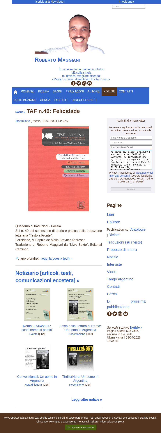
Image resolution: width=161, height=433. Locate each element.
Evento (33, 333)
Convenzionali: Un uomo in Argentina (37, 378)
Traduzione (22, 121)
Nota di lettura (33, 384)
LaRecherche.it (84, 99)
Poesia (43, 91)
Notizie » (20, 111)
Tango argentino (120, 279)
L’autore (113, 222)
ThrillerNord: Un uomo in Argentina (80, 378)
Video (111, 272)
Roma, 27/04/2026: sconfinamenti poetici (37, 328)
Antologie (138, 229)
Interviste (114, 264)
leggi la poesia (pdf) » (56, 258)
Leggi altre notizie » (86, 399)
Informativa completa (112, 421)
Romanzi (28, 91)
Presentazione (76, 333)
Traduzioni (75, 91)
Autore (93, 91)
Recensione (76, 384)
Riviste (114, 235)
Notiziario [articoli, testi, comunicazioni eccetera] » (47, 276)
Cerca (45, 99)
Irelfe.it (61, 99)
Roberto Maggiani (57, 59)
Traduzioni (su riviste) (124, 242)
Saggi (57, 91)
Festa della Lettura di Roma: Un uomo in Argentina (80, 328)
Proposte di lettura (122, 250)
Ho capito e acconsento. (80, 427)
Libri (110, 215)
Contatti (126, 91)
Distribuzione (25, 99)
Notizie (109, 91)
